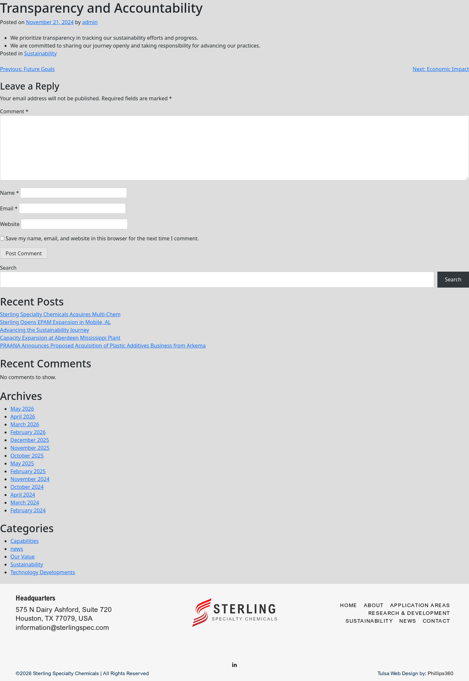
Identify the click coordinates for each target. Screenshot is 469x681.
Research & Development (409, 613)
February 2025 (28, 471)
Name (9, 192)
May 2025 (22, 463)
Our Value (22, 556)
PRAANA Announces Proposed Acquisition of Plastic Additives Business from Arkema (103, 345)
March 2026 (24, 424)
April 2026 (22, 416)
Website (10, 224)
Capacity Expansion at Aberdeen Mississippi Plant (60, 337)
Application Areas (420, 605)
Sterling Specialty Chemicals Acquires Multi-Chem (60, 314)
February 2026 (28, 432)
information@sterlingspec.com (62, 627)
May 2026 (22, 408)
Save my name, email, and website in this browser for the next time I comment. (102, 238)
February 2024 (28, 510)
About (374, 605)
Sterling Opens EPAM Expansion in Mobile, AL (55, 322)
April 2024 (22, 494)
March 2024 (24, 502)
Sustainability (40, 53)
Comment (14, 111)
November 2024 (30, 479)
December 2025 (29, 440)
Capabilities (24, 541)
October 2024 (27, 486)
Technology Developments (42, 572)
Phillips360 (440, 673)
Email (9, 208)
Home (348, 605)
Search (8, 267)
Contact (436, 620)
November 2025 (30, 447)
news (16, 548)
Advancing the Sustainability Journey (44, 329)
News (407, 620)
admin (90, 22)
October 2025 (27, 455)
